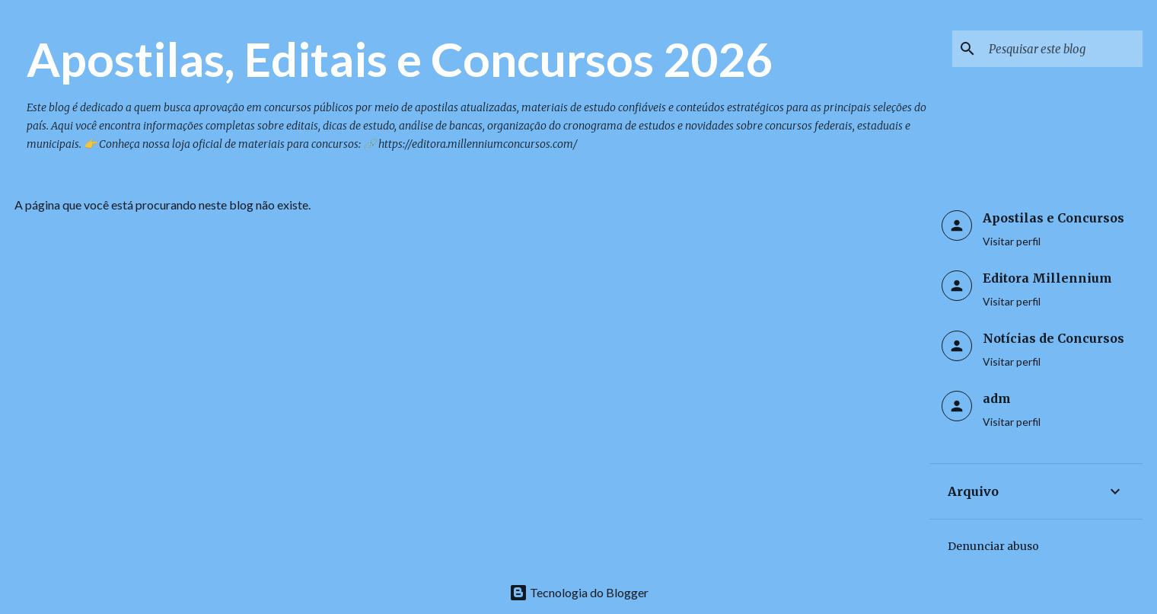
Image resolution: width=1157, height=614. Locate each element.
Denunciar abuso (993, 546)
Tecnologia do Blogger (579, 592)
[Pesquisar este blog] (1063, 48)
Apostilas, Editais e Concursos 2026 (400, 58)
